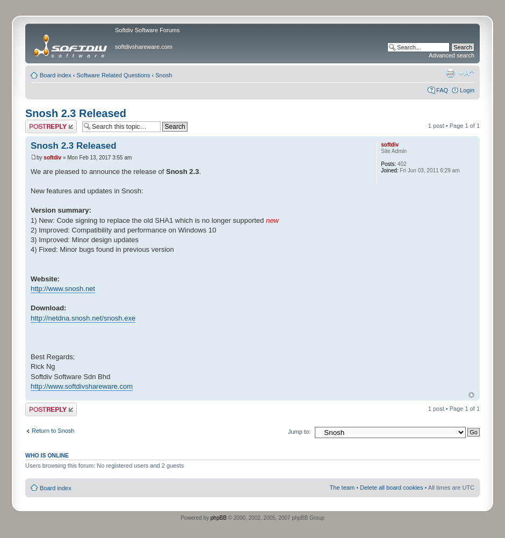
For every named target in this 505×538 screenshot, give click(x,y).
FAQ (442, 90)
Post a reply (51, 126)
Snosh (163, 75)
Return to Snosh (53, 430)
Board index (55, 75)
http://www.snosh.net (63, 289)
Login (467, 90)
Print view (450, 73)
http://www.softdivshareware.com (82, 386)
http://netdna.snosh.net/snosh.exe (83, 318)
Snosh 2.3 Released (75, 113)
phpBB (219, 518)
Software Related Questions (113, 75)
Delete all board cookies (391, 487)
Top (471, 395)
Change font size (466, 73)
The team (342, 487)
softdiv (52, 158)
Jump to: (299, 431)
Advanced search (451, 55)
